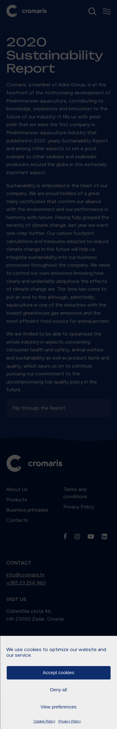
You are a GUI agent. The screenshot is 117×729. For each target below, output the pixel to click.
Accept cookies (58, 672)
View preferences (59, 706)
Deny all (58, 689)
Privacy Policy (69, 721)
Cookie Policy (44, 721)
